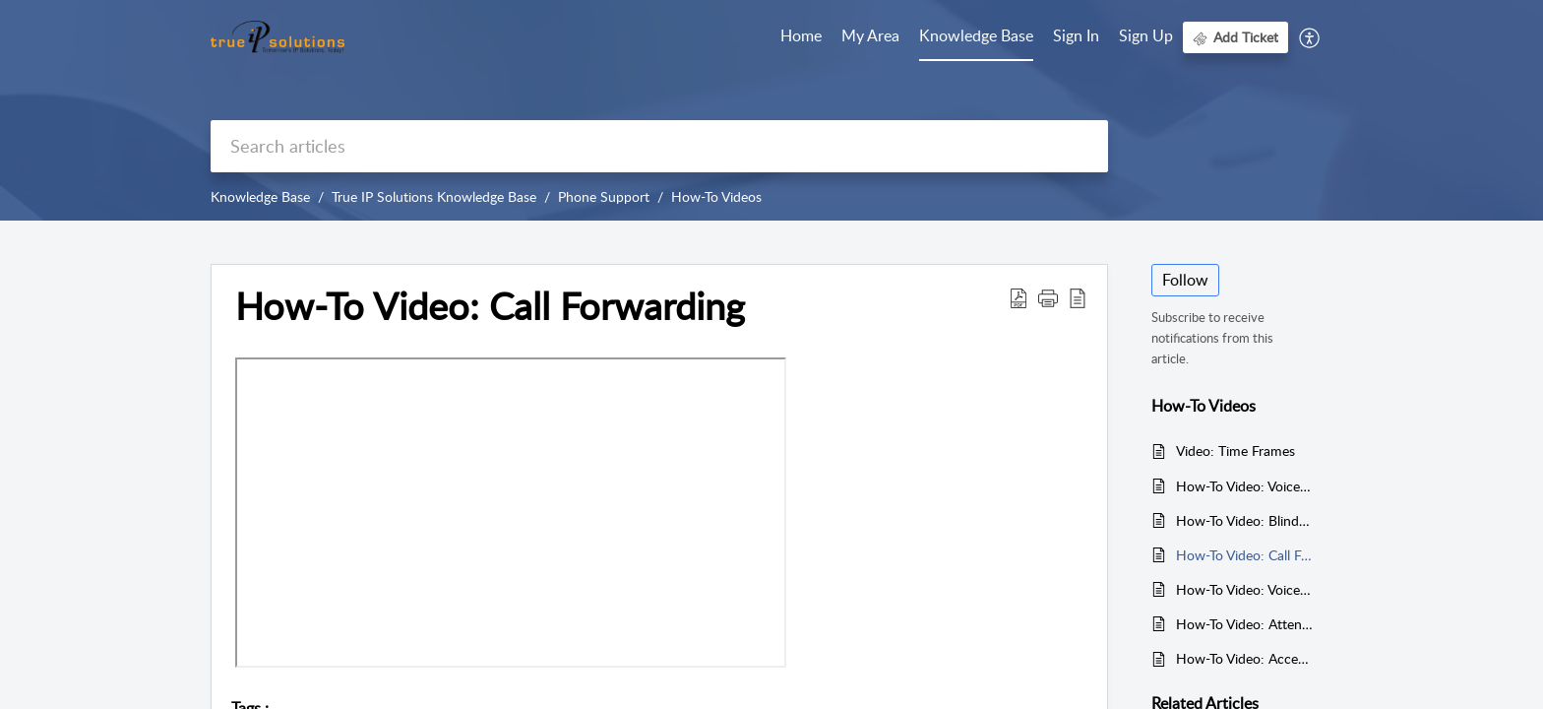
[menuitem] (1076, 37)
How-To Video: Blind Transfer (1244, 520)
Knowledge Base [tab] (976, 35)
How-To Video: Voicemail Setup (1244, 486)
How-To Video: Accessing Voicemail (1244, 658)
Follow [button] (1185, 279)
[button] (1310, 37)
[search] (659, 146)
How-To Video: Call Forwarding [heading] (490, 306)
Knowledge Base (260, 196)
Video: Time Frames (1235, 450)
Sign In (1076, 35)
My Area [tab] (870, 35)
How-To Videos (716, 196)
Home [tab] (801, 35)
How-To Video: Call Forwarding (1244, 555)
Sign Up (1146, 35)
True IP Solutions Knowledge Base (434, 196)
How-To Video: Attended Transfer (1244, 623)
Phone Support (603, 196)
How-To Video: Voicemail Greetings (1244, 589)
